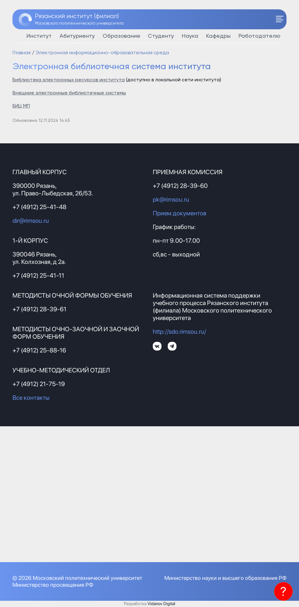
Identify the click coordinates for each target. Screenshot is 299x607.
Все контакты (31, 397)
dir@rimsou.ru (30, 220)
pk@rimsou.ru (171, 199)
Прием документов (179, 213)
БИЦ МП (21, 106)
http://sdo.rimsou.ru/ (179, 331)
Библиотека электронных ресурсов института (68, 80)
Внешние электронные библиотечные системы (69, 93)
